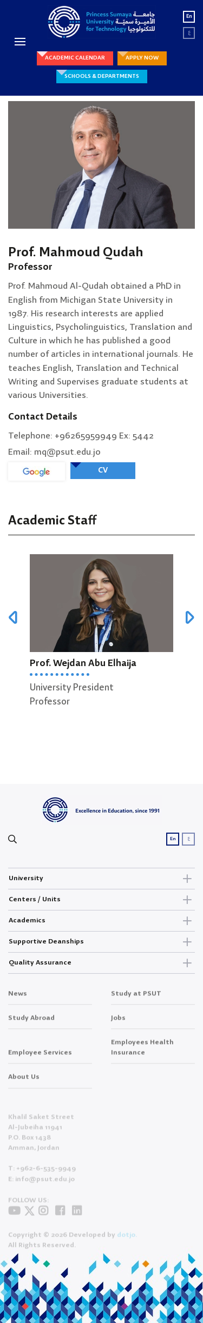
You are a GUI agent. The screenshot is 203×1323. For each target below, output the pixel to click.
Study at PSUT (136, 999)
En (189, 16)
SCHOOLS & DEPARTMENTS (101, 76)
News (17, 999)
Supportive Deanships (101, 942)
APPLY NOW (142, 58)
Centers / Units (101, 899)
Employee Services (40, 1058)
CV (103, 470)
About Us (24, 1083)
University (101, 878)
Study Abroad (31, 1024)
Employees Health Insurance (142, 1053)
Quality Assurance (101, 963)
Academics (101, 920)
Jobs (118, 1024)
